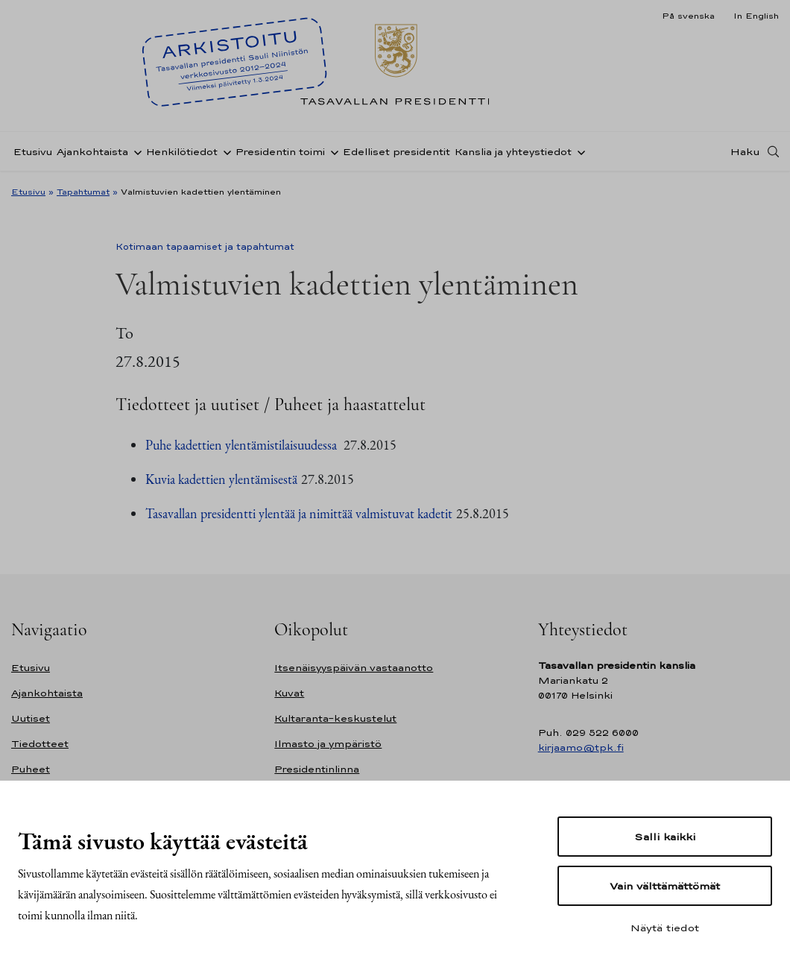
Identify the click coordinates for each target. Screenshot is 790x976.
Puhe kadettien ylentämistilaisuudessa (242, 444)
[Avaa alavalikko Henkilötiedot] (224, 151)
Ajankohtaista (92, 151)
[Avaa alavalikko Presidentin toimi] (331, 151)
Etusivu (32, 151)
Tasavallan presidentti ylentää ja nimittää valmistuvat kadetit (298, 513)
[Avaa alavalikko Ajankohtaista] (135, 151)
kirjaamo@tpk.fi (581, 747)
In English (756, 15)
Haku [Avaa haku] (745, 151)
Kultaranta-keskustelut (335, 718)
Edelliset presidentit (396, 151)
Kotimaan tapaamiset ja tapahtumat (205, 247)
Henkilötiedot (182, 151)
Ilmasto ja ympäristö (328, 743)
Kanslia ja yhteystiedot (513, 151)
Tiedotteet (40, 743)
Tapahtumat (83, 191)
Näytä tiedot (665, 927)
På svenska (688, 15)
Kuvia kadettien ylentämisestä (221, 479)
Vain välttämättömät (665, 885)
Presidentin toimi (280, 151)
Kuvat (289, 693)
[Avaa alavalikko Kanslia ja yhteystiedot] (578, 151)
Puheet (30, 769)
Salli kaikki (664, 836)
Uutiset (30, 718)
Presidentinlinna (316, 769)
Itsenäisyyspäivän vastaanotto (353, 667)
